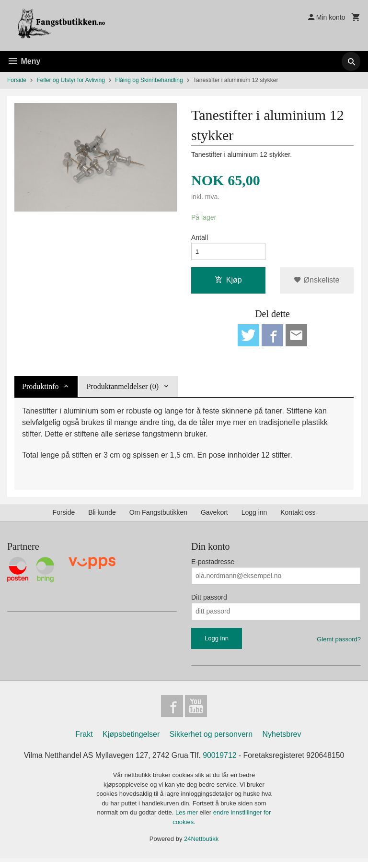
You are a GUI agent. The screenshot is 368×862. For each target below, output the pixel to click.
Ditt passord (209, 599)
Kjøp (228, 281)
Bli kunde (102, 515)
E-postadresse (212, 564)
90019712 (220, 759)
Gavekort (214, 515)
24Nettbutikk (201, 842)
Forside (16, 80)
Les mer (187, 816)
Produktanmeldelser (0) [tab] (122, 389)
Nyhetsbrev (282, 737)
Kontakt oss (297, 515)
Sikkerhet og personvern (211, 737)
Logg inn (254, 515)
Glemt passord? (339, 641)
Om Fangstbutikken (158, 515)
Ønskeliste (316, 281)
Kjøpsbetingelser (131, 737)
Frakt (83, 737)
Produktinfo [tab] (40, 389)
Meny (23, 61)
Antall (199, 238)
